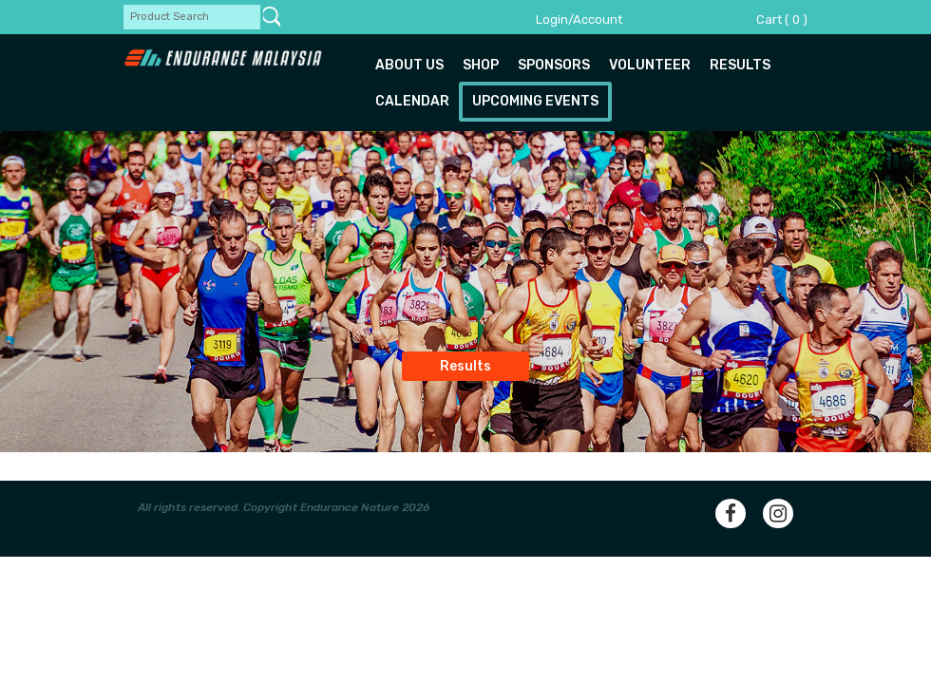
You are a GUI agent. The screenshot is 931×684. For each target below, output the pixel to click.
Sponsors (554, 65)
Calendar (412, 101)
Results (740, 65)
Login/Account (579, 19)
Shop (481, 65)
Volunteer (650, 65)
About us (409, 65)
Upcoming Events (535, 101)
